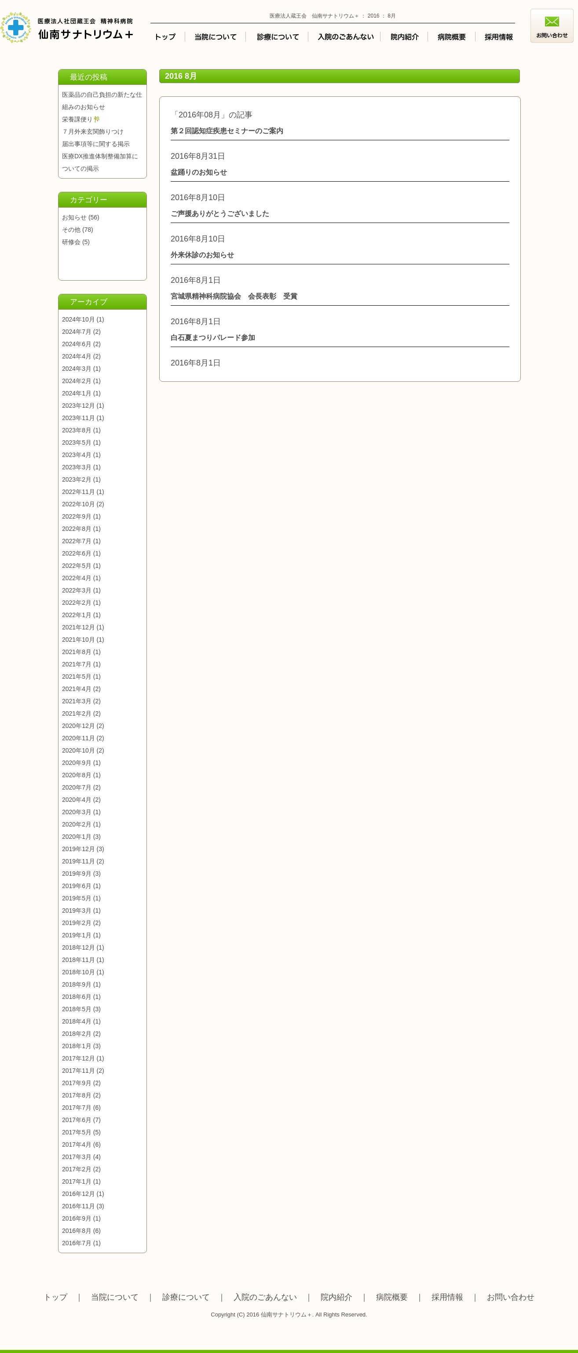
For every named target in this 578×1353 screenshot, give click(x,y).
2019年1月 (76, 935)
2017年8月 (76, 1095)
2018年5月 (76, 1009)
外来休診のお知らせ (202, 255)
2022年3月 (76, 590)
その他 (71, 229)
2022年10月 (78, 504)
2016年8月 (76, 1230)
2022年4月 (76, 577)
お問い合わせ (510, 1297)
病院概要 (392, 1297)
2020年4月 (76, 799)
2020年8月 (76, 775)
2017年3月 (76, 1156)
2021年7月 (76, 664)
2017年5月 (76, 1132)
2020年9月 (76, 762)
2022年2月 (76, 602)
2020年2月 (76, 824)
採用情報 (447, 1297)
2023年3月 (76, 467)
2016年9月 (76, 1218)
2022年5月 (76, 565)
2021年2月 (76, 713)
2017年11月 (78, 1070)
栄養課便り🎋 (81, 119)
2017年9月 (76, 1082)
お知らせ (74, 217)
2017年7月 (76, 1107)
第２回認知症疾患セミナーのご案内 (227, 131)
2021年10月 (78, 639)
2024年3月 (76, 368)
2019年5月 (76, 898)
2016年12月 (78, 1193)
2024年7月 (76, 331)
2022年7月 (76, 541)
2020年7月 (76, 787)
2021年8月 (76, 651)
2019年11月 (78, 861)
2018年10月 (78, 972)
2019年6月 (76, 885)
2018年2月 (76, 1033)
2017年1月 (76, 1181)
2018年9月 (76, 984)
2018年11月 (78, 959)
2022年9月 (76, 516)
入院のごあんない (265, 1297)
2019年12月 (78, 848)
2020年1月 (76, 836)
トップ (55, 1297)
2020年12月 (78, 725)
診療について (186, 1297)
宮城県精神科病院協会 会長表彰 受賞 (234, 296)
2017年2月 (76, 1169)
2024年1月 (76, 393)
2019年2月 (76, 922)
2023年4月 (76, 454)
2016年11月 (78, 1206)
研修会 (71, 241)
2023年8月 (76, 430)
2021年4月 (76, 688)
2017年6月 (76, 1119)
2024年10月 (78, 319)
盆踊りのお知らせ (199, 172)
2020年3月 (76, 811)
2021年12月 (78, 627)
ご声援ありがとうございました (220, 213)
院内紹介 (336, 1297)
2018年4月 (76, 1021)
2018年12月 (78, 947)
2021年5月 (76, 676)
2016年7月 (76, 1243)
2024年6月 (76, 343)
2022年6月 (76, 553)
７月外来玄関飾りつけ (93, 131)
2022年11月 (78, 491)
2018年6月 (76, 996)
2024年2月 (76, 380)
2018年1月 (76, 1045)
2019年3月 (76, 910)
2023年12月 (78, 405)
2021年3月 (76, 701)
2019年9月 (76, 873)
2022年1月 (76, 614)
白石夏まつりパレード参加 (213, 337)
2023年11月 (78, 417)
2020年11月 (78, 738)
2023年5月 (76, 442)
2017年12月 (78, 1058)
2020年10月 (78, 750)
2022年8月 (76, 528)
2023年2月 (76, 479)
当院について (115, 1297)
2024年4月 (76, 356)
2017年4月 (76, 1144)
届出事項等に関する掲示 (96, 143)
